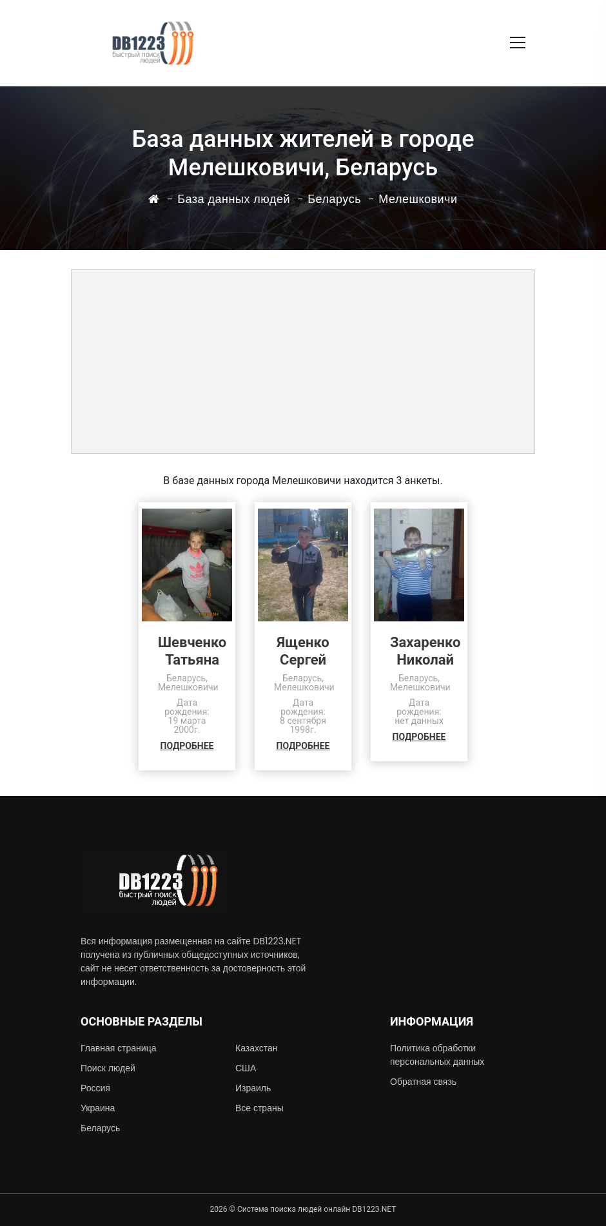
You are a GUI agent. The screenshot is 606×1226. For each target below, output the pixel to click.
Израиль (253, 1088)
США (245, 1068)
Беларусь (100, 1128)
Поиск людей (108, 1068)
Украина (98, 1108)
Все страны (259, 1108)
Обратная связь (423, 1081)
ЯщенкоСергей (303, 651)
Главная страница (118, 1048)
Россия (95, 1088)
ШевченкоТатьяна (192, 651)
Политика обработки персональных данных (437, 1055)
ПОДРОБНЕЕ (187, 745)
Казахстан (256, 1048)
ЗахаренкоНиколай (425, 651)
